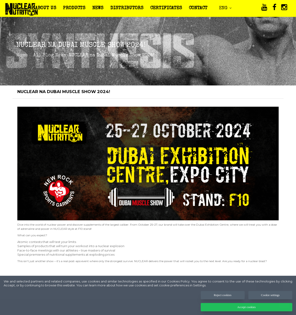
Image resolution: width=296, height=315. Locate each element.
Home (22, 55)
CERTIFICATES (166, 8)
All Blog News (49, 55)
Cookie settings (270, 299)
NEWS (97, 8)
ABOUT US (45, 8)
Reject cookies (222, 299)
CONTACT (198, 8)
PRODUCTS (74, 8)
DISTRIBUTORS (126, 8)
